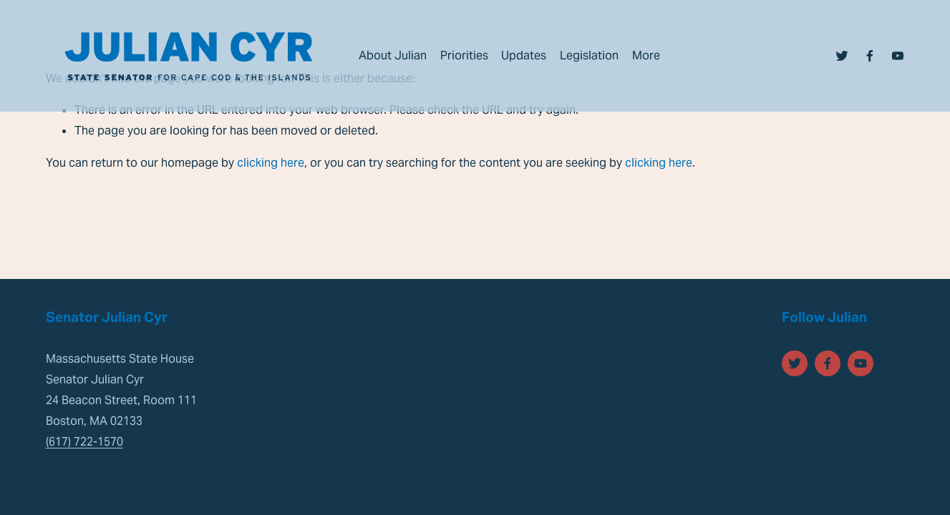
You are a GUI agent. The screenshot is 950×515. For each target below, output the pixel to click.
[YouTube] (898, 56)
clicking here (270, 162)
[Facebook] (870, 56)
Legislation (589, 55)
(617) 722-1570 (84, 441)
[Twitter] (842, 56)
